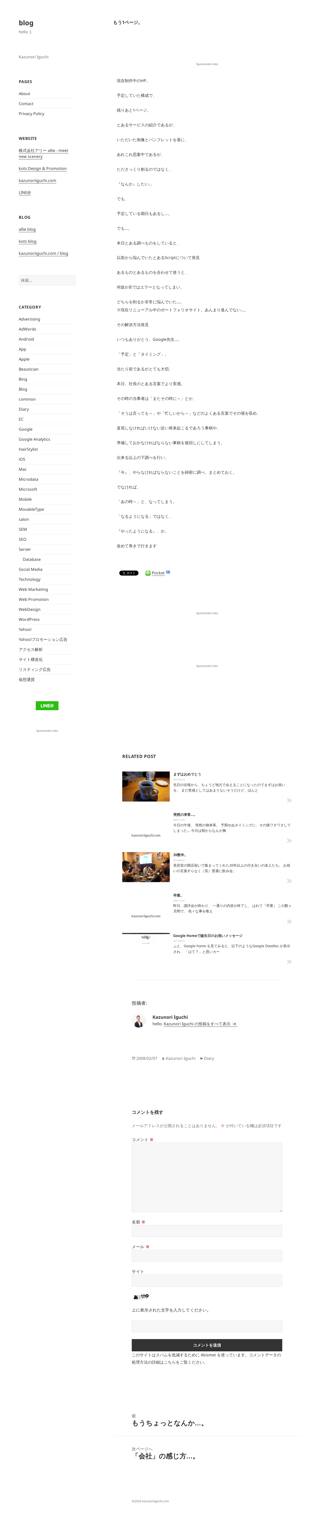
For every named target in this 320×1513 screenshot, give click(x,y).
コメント (143, 1139)
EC (21, 419)
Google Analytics (34, 439)
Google (25, 429)
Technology (29, 579)
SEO (22, 539)
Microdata (28, 479)
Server (25, 549)
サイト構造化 (31, 659)
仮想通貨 (27, 679)
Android (26, 339)
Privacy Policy (31, 113)
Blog (23, 389)
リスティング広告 (35, 669)
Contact (26, 103)
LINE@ (25, 192)
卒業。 (178, 895)
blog (26, 22)
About (24, 93)
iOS (22, 459)
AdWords (27, 329)
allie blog (27, 229)
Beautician (28, 369)
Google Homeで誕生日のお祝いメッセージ (207, 935)
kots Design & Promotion (43, 168)
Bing (23, 379)
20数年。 (180, 854)
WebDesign (29, 609)
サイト (138, 1271)
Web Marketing (33, 589)
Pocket (158, 573)
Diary (24, 409)
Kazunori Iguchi (181, 1058)
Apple (24, 359)
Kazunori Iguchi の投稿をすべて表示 (198, 1024)
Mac (23, 469)
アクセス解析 (31, 649)
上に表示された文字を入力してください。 (171, 1310)
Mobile (25, 499)
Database (32, 559)
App (22, 349)
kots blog (27, 241)
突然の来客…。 (185, 814)
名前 (139, 1222)
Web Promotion (34, 599)
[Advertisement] (207, 48)
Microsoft (28, 489)
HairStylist (28, 449)
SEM (23, 529)
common (27, 399)
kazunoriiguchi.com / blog (43, 253)
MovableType (31, 509)
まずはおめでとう (187, 774)
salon (24, 519)
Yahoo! (25, 629)
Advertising (29, 319)
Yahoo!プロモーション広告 (43, 639)
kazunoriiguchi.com (37, 180)
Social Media (30, 569)
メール (141, 1246)
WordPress (29, 619)
